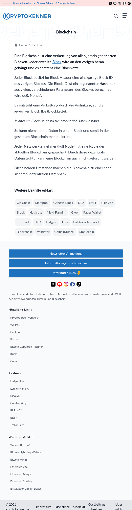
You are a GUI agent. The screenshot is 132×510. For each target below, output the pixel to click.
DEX (81, 202)
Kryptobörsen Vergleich (24, 317)
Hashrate (35, 212)
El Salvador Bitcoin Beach (26, 488)
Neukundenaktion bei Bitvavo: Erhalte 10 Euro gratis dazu (44, 3)
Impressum (43, 507)
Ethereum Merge (20, 474)
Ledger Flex (17, 381)
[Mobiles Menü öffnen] (120, 16)
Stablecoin (86, 232)
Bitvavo (15, 395)
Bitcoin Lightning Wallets (25, 452)
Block (56, 61)
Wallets (15, 324)
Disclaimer (62, 507)
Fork (65, 222)
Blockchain (24, 232)
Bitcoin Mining (19, 459)
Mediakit (79, 507)
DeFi (92, 202)
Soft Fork (23, 222)
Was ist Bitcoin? (20, 445)
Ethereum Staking (21, 481)
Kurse (13, 354)
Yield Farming (56, 212)
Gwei (74, 212)
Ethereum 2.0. (19, 466)
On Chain (23, 202)
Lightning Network (86, 222)
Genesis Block (63, 202)
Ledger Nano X (19, 388)
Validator (43, 232)
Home (20, 45)
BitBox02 (16, 410)
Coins (13, 361)
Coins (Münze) (64, 232)
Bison (13, 417)
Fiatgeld (51, 222)
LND (38, 222)
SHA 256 (107, 202)
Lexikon (34, 45)
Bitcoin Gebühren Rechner (26, 346)
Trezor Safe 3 (18, 425)
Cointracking (18, 403)
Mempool (41, 202)
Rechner (15, 339)
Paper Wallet (92, 212)
